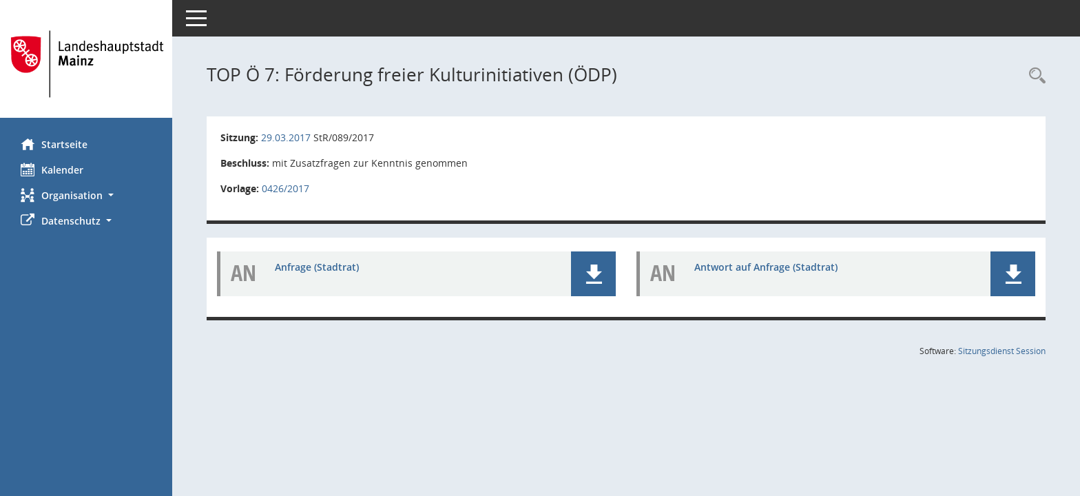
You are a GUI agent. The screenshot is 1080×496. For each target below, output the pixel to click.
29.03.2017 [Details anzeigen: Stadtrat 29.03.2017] (286, 137)
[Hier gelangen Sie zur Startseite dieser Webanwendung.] (86, 64)
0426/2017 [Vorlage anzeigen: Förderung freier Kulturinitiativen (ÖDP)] (285, 188)
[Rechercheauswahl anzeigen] (1034, 76)
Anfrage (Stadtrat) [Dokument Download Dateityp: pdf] (317, 266)
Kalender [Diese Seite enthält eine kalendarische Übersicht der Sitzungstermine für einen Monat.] (52, 169)
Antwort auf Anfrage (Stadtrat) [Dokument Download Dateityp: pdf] (766, 266)
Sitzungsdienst (1002, 351)
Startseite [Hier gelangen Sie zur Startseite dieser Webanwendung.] (54, 144)
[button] (86, 195)
